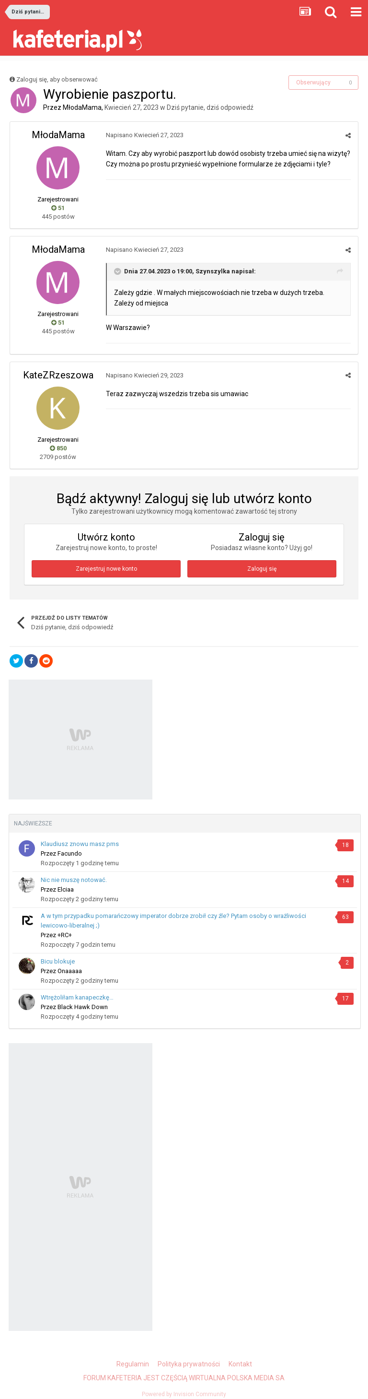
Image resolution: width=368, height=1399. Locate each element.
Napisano (145, 135)
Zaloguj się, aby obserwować (57, 79)
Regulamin (132, 1364)
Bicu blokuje (58, 961)
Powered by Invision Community (184, 1394)
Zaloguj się (261, 568)
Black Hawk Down (83, 1007)
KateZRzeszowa (58, 375)
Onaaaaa (70, 971)
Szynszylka (213, 271)
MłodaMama (82, 107)
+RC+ (65, 935)
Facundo (70, 853)
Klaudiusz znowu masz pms (80, 843)
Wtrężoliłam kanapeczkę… (77, 997)
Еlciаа (66, 889)
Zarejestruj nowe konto (106, 568)
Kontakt (240, 1364)
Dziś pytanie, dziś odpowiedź (210, 107)
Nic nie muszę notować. (74, 879)
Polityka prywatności (189, 1364)
